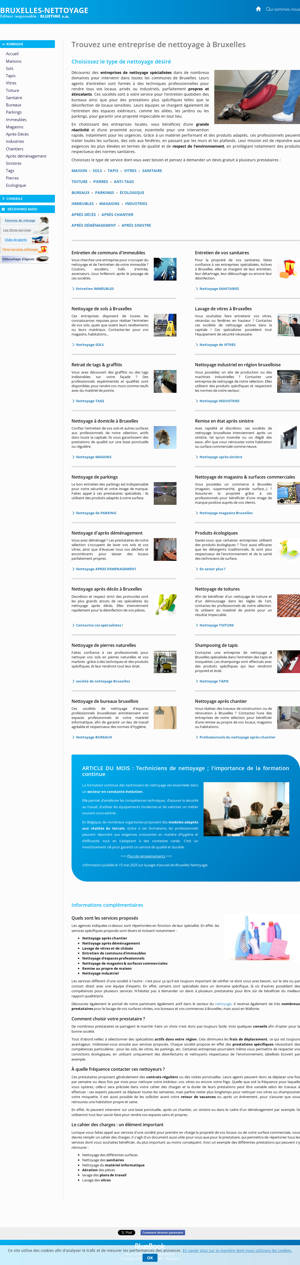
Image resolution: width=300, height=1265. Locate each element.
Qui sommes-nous (283, 9)
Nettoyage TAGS (89, 400)
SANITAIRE (152, 170)
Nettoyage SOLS (89, 344)
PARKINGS (104, 192)
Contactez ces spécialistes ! (99, 625)
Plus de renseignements (146, 856)
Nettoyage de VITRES (217, 344)
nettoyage (223, 1003)
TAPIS (113, 170)
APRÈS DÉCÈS (84, 214)
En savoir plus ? (212, 568)
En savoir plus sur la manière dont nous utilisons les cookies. (237, 1250)
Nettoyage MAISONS (93, 456)
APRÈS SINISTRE (136, 225)
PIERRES (100, 181)
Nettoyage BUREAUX (93, 737)
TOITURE (80, 181)
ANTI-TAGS (124, 181)
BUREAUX (80, 192)
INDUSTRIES (136, 203)
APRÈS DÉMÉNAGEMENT (94, 225)
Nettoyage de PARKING (95, 512)
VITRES (130, 170)
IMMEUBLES (83, 203)
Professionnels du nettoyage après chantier (237, 737)
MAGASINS (109, 203)
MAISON (79, 170)
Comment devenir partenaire (163, 1232)
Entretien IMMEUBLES (94, 288)
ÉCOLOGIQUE (132, 192)
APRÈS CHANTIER (117, 214)
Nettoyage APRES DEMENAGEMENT (105, 568)
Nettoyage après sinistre (220, 456)
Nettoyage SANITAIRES (219, 288)
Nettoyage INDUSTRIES (219, 400)
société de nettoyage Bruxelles (102, 681)
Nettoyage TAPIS (213, 681)
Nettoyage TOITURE (216, 625)
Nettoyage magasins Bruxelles (226, 512)
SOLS (97, 170)
